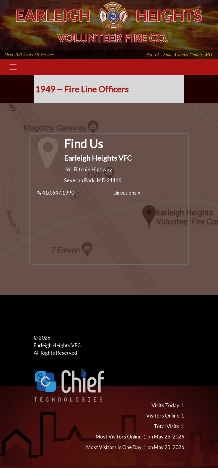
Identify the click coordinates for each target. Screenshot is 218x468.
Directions (126, 193)
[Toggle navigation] (13, 67)
